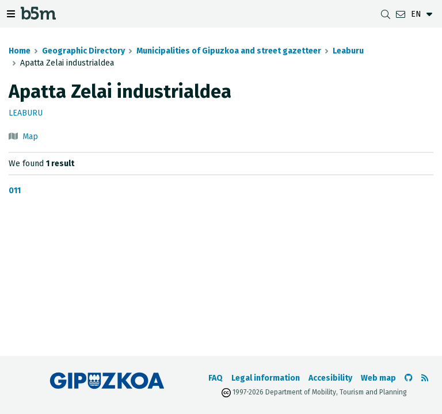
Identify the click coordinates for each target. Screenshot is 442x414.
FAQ (215, 378)
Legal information (265, 378)
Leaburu (348, 51)
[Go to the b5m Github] (409, 378)
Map (30, 136)
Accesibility (330, 378)
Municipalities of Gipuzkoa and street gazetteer (228, 51)
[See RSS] (424, 378)
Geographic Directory (83, 51)
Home (20, 51)
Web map (378, 378)
